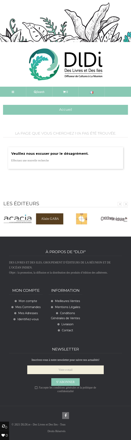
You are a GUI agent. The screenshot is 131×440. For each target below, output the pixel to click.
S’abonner (65, 382)
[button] (39, 92)
